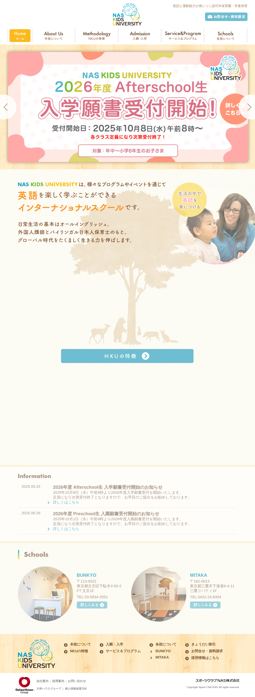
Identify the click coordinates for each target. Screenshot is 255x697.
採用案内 (58, 681)
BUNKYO (86, 575)
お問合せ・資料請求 (226, 16)
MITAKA (198, 575)
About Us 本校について (54, 35)
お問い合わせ (77, 681)
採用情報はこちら (205, 658)
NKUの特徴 (127, 356)
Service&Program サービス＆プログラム (182, 35)
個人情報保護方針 (76, 688)
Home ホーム (20, 35)
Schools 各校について (226, 35)
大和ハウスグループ (48, 688)
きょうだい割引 (203, 644)
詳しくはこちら (66, 502)
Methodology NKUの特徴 (96, 35)
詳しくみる (92, 605)
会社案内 (42, 681)
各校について (166, 644)
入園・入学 (114, 644)
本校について (80, 644)
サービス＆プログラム (123, 651)
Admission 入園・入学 (140, 35)
